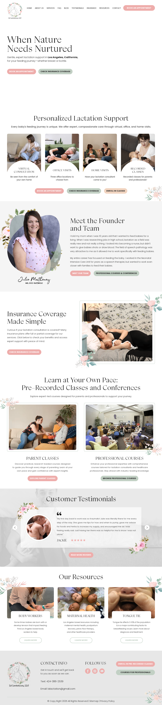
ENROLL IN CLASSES (115, 191)
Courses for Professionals (135, 672)
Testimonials (78, 8)
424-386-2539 (54, 681)
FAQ (59, 8)
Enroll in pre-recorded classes (135, 664)
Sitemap (93, 701)
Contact (116, 8)
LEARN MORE (30, 640)
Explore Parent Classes (42, 478)
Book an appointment (21, 71)
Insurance (91, 8)
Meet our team (80, 273)
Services (51, 8)
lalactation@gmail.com (61, 689)
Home (29, 8)
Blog (66, 8)
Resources (104, 8)
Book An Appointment (139, 8)
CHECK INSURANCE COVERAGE (55, 71)
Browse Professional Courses (119, 478)
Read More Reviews (81, 555)
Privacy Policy (107, 701)
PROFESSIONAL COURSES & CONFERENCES (116, 273)
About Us (39, 8)
